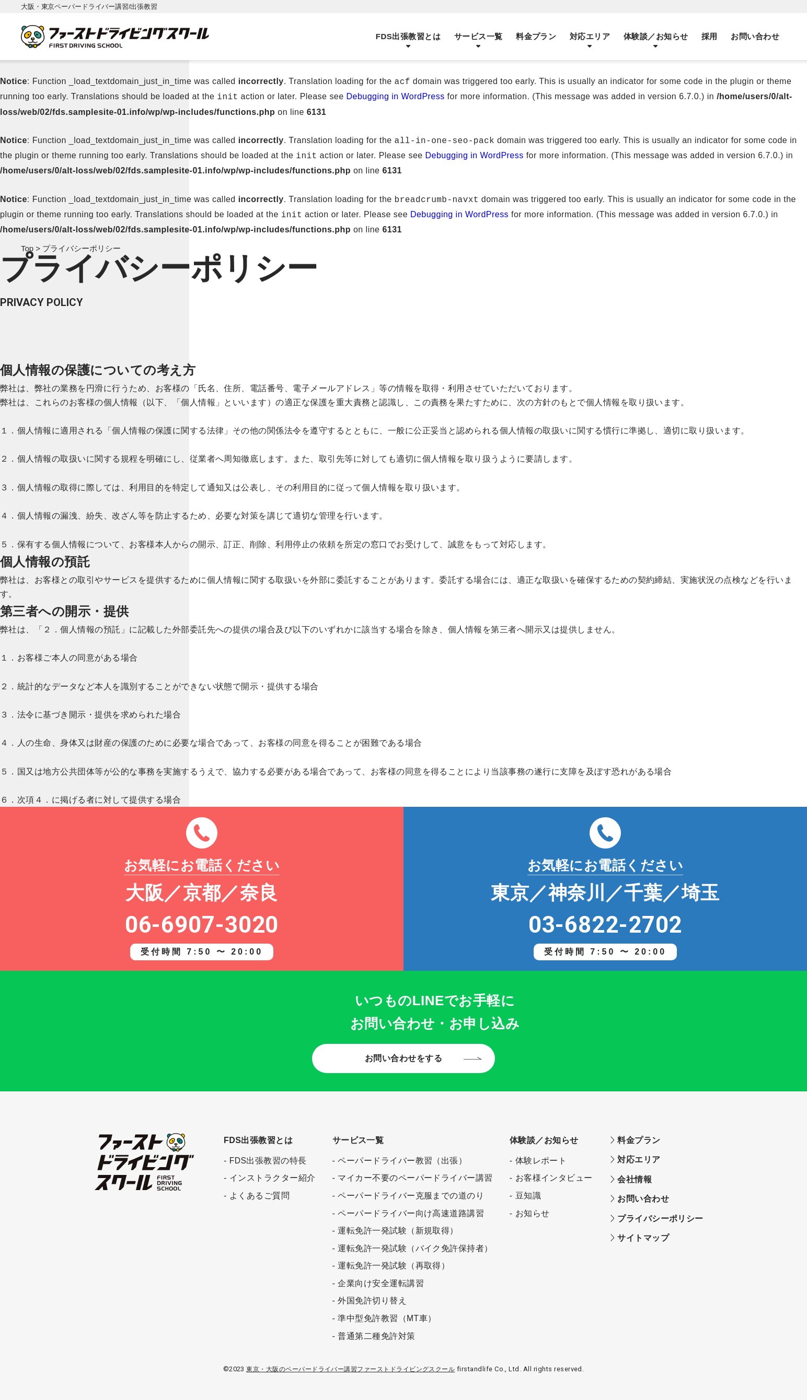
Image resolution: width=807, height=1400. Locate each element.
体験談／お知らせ (657, 36)
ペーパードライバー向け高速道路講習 (411, 1207)
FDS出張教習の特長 (268, 1154)
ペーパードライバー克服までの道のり (411, 1189)
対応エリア (592, 36)
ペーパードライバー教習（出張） (402, 1154)
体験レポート (541, 1154)
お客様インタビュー (554, 1171)
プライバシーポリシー (656, 1211)
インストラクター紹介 (272, 1171)
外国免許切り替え (372, 1294)
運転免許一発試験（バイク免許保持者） (415, 1242)
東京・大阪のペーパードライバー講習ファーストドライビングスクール (350, 1363)
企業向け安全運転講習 (381, 1277)
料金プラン (539, 36)
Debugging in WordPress (396, 95)
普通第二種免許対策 (376, 1329)
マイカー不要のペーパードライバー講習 (415, 1171)
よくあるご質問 (259, 1189)
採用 (710, 36)
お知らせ (532, 1207)
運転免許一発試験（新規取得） (398, 1224)
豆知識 (528, 1189)
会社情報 (630, 1172)
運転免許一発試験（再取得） (393, 1259)
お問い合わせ (755, 36)
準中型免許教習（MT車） (387, 1312)
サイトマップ (639, 1230)
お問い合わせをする (403, 1052)
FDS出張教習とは (413, 36)
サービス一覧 (482, 36)
